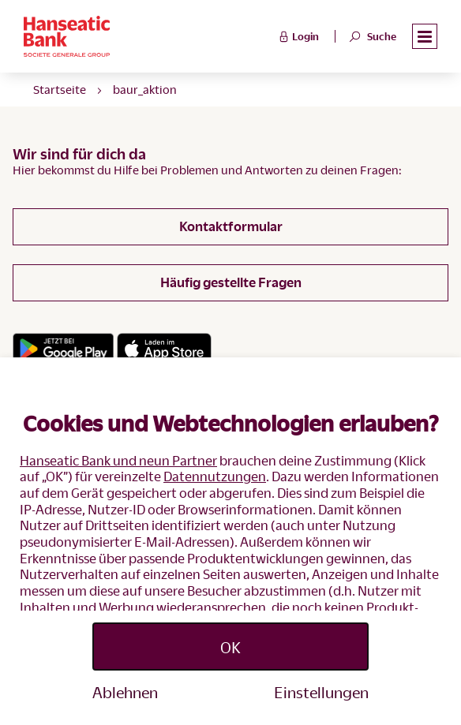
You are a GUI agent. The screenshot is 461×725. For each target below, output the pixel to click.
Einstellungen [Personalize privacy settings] (321, 692)
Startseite (59, 89)
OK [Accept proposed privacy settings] (230, 647)
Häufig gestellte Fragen (231, 282)
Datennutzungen (214, 476)
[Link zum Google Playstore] (63, 348)
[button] (425, 36)
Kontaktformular (231, 226)
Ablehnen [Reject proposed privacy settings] (125, 692)
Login (297, 35)
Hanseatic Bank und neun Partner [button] (118, 460)
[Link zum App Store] (164, 348)
